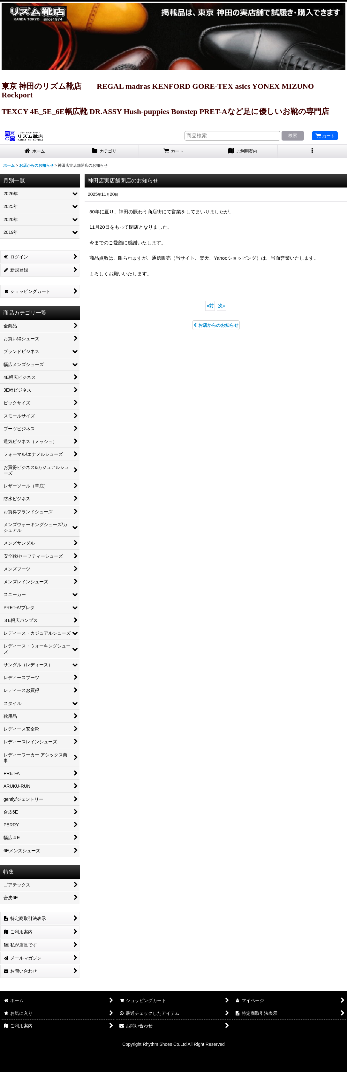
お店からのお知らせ (215, 325)
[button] (312, 151)
